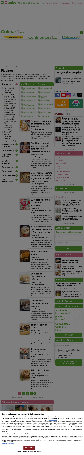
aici (52, 426)
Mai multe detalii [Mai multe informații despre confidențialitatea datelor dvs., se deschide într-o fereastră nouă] (53, 420)
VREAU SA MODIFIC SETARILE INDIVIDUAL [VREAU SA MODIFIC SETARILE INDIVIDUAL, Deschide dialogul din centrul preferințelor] (29, 451)
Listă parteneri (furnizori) (8, 443)
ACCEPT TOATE (29, 448)
